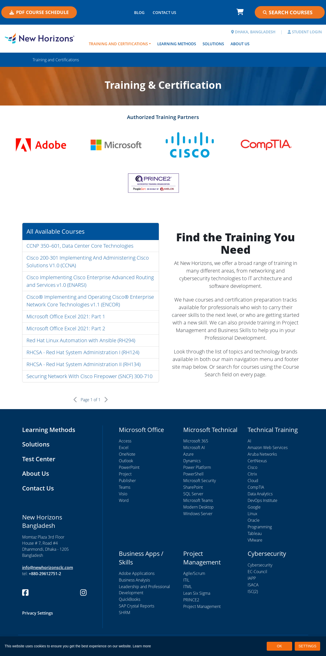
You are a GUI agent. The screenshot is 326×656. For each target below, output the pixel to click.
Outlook (126, 461)
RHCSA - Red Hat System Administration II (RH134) (83, 364)
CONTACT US (164, 12)
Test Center (38, 459)
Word (124, 500)
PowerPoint (129, 467)
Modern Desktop (198, 507)
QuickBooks (129, 599)
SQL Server (193, 494)
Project (125, 474)
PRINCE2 (191, 600)
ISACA (253, 585)
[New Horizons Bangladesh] (40, 38)
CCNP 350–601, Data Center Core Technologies (79, 245)
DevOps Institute (262, 500)
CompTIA (256, 487)
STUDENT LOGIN (305, 31)
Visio (123, 494)
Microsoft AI (194, 447)
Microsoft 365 (195, 441)
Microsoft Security (199, 480)
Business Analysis (134, 580)
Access (125, 441)
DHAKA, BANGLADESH (253, 31)
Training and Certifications (118, 43)
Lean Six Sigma (196, 593)
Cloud (253, 480)
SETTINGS (307, 646)
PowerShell (193, 474)
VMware (255, 540)
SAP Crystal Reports (136, 606)
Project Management (202, 606)
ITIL (186, 580)
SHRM (124, 612)
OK (279, 646)
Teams (124, 487)
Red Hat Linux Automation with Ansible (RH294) (80, 340)
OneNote (127, 454)
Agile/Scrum (194, 573)
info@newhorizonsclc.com (47, 567)
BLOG (139, 12)
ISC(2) (253, 591)
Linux (252, 513)
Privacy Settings (37, 613)
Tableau (255, 533)
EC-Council (257, 571)
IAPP (252, 578)
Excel (124, 447)
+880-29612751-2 (45, 573)
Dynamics (192, 461)
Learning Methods (176, 43)
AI (249, 441)
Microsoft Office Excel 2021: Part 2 (65, 328)
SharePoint (193, 487)
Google (254, 507)
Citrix (252, 474)
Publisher (127, 480)
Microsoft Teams (198, 500)
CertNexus (257, 461)
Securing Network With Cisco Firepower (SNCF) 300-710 (89, 376)
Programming (260, 527)
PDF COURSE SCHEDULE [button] (39, 12)
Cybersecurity (260, 565)
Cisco (252, 467)
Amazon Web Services (268, 447)
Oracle (254, 520)
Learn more (142, 646)
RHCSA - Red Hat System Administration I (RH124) (82, 352)
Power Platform (197, 467)
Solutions (213, 43)
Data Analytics (260, 494)
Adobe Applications (136, 573)
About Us (240, 43)
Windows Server (197, 513)
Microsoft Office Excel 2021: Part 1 (65, 316)
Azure (188, 454)
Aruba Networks (262, 454)
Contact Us (38, 488)
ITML (187, 586)
